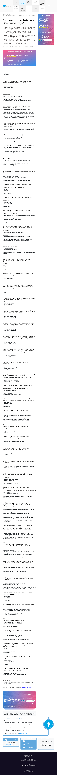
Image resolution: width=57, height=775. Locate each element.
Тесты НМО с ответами (28, 755)
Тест (4, 46)
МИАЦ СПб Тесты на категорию (29, 2)
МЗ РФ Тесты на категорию (35, 2)
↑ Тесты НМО (21, 713)
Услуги (35, 8)
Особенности (20, 46)
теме (6, 46)
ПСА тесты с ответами (29, 9)
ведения (9, 47)
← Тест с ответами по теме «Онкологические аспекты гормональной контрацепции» (11, 713)
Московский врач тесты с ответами (42, 3)
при (10, 46)
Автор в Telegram (10, 740)
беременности (20, 47)
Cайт (16, 2)
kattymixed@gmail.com (11, 744)
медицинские (30, 46)
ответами (15, 46)
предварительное (27, 47)
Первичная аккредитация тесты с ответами (22, 9)
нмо (24, 46)
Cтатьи (42, 8)
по (12, 46)
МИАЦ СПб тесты (28, 756)
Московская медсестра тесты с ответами (16, 8)
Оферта (28, 764)
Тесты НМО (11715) (22, 3)
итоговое (32, 47)
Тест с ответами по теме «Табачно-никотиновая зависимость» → (29, 713)
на (26, 46)
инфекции (5, 47)
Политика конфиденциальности (29, 765)
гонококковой (13, 47)
